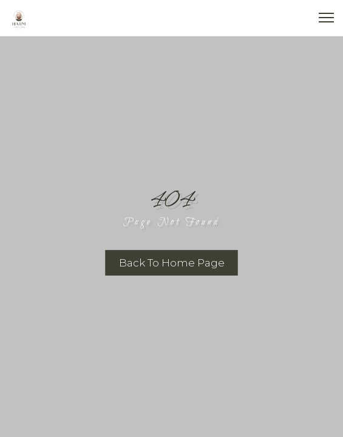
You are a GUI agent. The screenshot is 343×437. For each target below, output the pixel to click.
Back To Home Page (172, 263)
